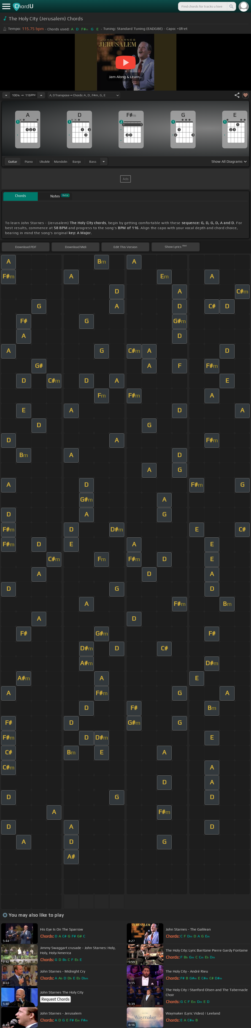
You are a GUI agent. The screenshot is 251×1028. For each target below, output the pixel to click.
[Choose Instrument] (103, 161)
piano (29, 161)
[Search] (231, 6)
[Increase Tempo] (41, 95)
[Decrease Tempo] (6, 95)
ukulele (45, 161)
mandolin (60, 161)
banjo (77, 161)
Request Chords (55, 999)
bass (92, 161)
